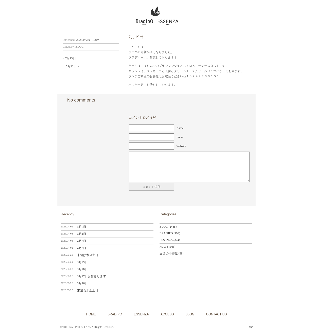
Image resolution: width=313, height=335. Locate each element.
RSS (251, 327)
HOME (91, 314)
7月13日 (70, 58)
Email (180, 137)
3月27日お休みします (91, 276)
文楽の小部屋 (169, 253)
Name (180, 128)
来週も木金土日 (87, 290)
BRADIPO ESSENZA (154, 15)
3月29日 (82, 262)
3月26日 (82, 283)
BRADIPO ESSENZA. (79, 327)
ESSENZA (166, 240)
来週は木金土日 (87, 255)
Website (181, 146)
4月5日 (81, 226)
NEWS (164, 246)
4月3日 (81, 241)
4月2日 (81, 248)
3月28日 (82, 269)
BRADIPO (166, 233)
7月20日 (71, 66)
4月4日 (81, 234)
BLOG (79, 46)
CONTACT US (216, 314)
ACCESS (167, 314)
